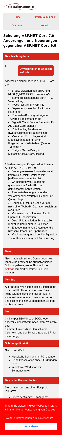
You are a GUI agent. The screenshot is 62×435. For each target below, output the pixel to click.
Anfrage (9, 269)
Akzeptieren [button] (31, 426)
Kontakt (45, 25)
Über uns (17, 25)
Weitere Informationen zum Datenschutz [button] (29, 418)
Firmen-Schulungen (45, 17)
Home (17, 17)
